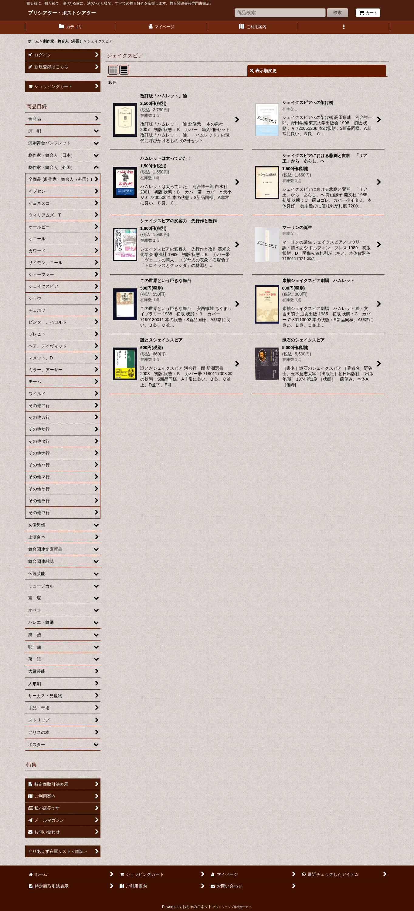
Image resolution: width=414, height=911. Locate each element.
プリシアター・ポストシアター (62, 12)
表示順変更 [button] (263, 70)
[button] (343, 27)
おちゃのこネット (197, 907)
